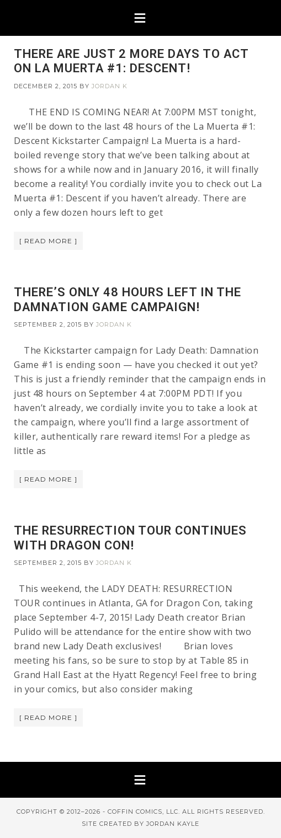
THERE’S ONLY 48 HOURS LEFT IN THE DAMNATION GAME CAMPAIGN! (127, 299)
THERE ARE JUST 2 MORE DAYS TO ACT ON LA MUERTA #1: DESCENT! (131, 61)
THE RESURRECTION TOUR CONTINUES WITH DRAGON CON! (130, 538)
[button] (140, 18)
